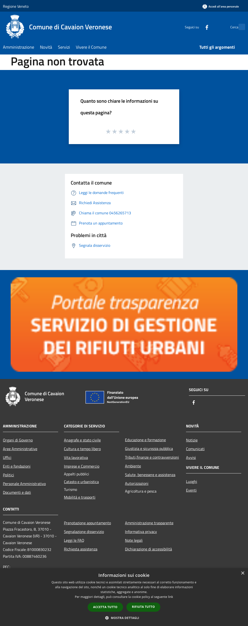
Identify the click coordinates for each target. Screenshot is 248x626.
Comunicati (195, 449)
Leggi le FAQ (74, 540)
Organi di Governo (18, 440)
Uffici (7, 457)
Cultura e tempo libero (82, 449)
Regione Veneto (16, 6)
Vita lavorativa (76, 457)
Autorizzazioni (136, 483)
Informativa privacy (141, 531)
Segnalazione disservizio (84, 531)
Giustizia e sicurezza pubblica (149, 448)
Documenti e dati (17, 492)
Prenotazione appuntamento (87, 523)
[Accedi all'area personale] (220, 6)
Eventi (191, 490)
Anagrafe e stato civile (82, 440)
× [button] (242, 573)
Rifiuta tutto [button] (143, 607)
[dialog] (124, 597)
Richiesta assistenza (80, 549)
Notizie (192, 440)
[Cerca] (239, 27)
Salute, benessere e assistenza (150, 475)
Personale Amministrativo (24, 484)
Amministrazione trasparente (149, 523)
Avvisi (191, 457)
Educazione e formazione (145, 440)
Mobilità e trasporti (79, 497)
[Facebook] (196, 26)
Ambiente (133, 466)
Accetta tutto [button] (105, 607)
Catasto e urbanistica (81, 482)
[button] (124, 617)
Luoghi (191, 481)
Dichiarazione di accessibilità (148, 549)
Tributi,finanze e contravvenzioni (152, 457)
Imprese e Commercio (81, 466)
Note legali (134, 540)
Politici (8, 475)
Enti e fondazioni (17, 466)
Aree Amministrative (20, 449)
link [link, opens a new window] (170, 597)
